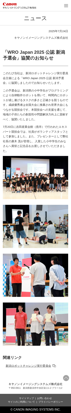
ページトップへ (66, 378)
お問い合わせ (44, 398)
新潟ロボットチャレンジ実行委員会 (31, 365)
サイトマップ (26, 398)
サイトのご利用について (21, 401)
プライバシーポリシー (50, 401)
